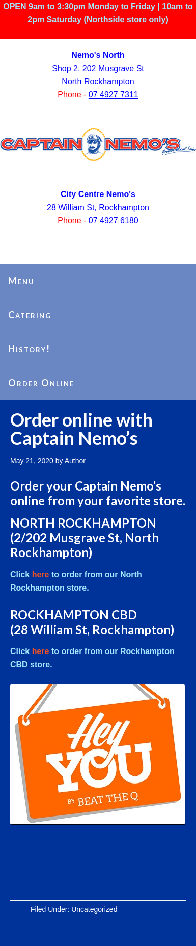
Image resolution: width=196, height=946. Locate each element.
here (40, 574)
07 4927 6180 (113, 220)
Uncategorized (94, 909)
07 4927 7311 (113, 94)
